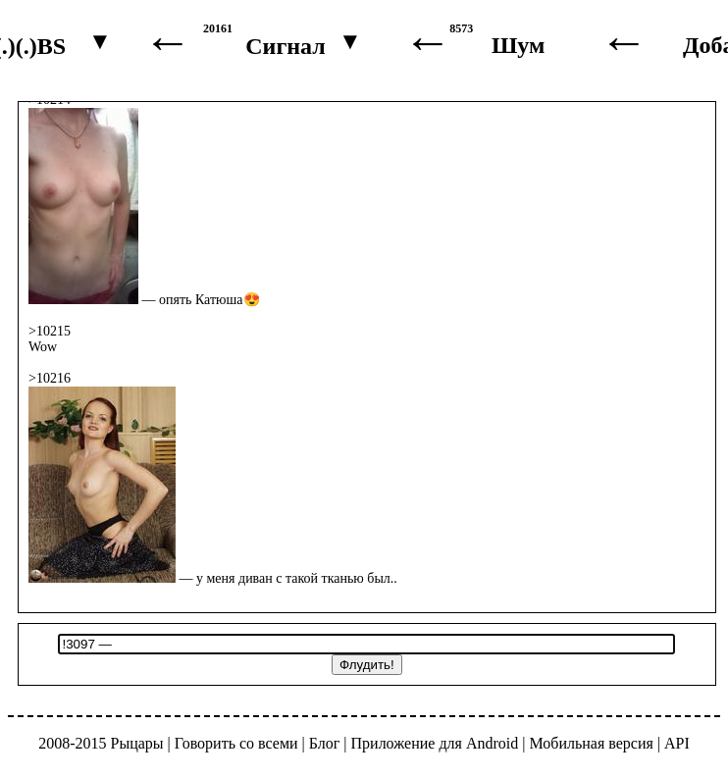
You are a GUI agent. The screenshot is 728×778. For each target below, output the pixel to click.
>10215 (49, 331)
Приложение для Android (435, 743)
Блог (324, 743)
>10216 (49, 378)
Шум (518, 45)
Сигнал (285, 46)
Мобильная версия (590, 743)
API (677, 743)
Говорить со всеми (236, 743)
